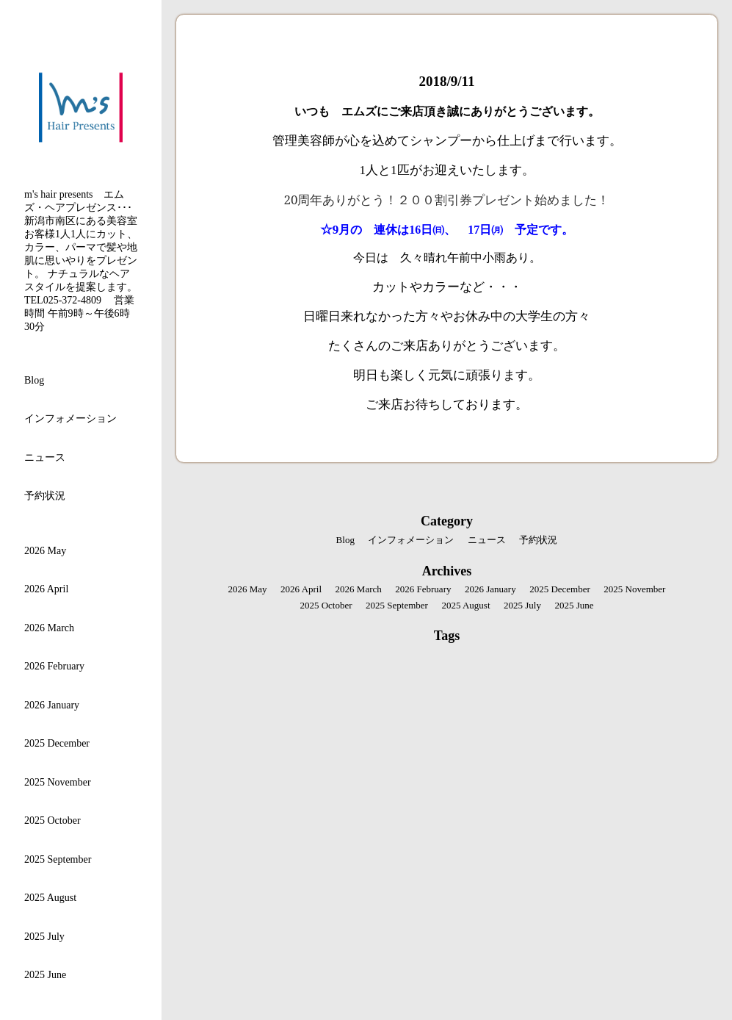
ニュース (44, 457)
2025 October (52, 820)
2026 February (54, 666)
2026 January (51, 705)
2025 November (57, 782)
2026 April (46, 589)
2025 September (57, 859)
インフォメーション (70, 418)
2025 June (45, 974)
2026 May (45, 550)
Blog (34, 380)
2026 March (49, 627)
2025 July (44, 936)
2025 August (50, 897)
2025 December (57, 743)
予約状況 (44, 495)
